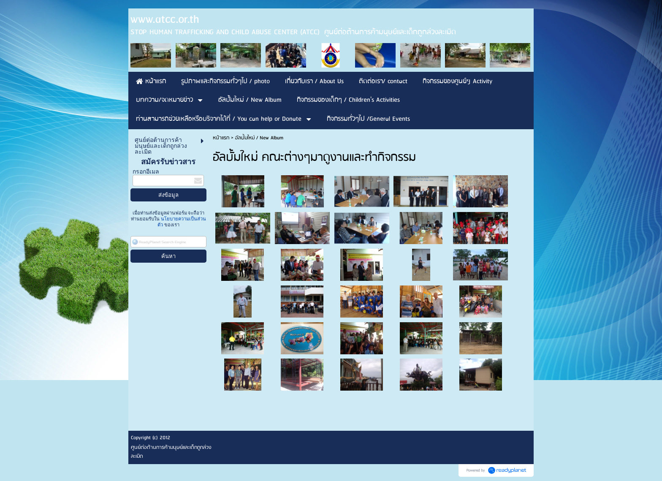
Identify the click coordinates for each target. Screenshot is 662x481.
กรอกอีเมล (146, 171)
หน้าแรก (221, 137)
